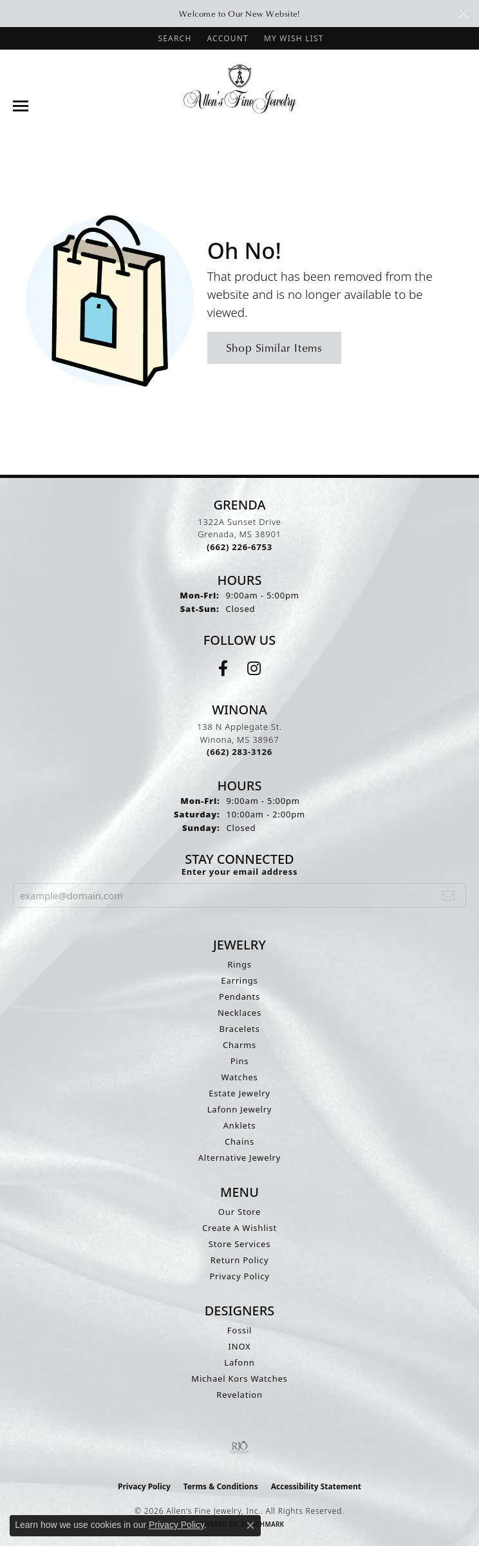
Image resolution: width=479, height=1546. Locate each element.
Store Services (239, 1244)
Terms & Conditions (220, 1486)
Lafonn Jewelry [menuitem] (239, 1109)
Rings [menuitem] (239, 964)
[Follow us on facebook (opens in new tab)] (223, 668)
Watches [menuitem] (239, 1077)
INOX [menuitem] (240, 1346)
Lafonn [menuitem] (239, 1362)
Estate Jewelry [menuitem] (239, 1093)
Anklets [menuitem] (239, 1125)
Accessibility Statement (316, 1486)
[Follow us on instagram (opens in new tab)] (254, 668)
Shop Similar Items (274, 347)
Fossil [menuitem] (239, 1330)
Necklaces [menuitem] (239, 1012)
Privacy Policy (239, 1276)
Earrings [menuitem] (239, 980)
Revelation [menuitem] (239, 1394)
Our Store (239, 1211)
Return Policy (240, 1260)
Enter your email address (240, 871)
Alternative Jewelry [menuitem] (239, 1157)
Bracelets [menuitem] (239, 1029)
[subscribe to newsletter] (448, 895)
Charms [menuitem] (239, 1045)
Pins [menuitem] (239, 1061)
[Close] (463, 14)
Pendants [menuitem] (239, 996)
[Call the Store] (239, 547)
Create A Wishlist (239, 1228)
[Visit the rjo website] (239, 1447)
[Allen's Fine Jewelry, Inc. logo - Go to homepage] (239, 88)
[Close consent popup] (250, 1525)
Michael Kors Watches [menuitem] (239, 1378)
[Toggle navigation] (20, 106)
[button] (173, 38)
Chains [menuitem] (239, 1141)
